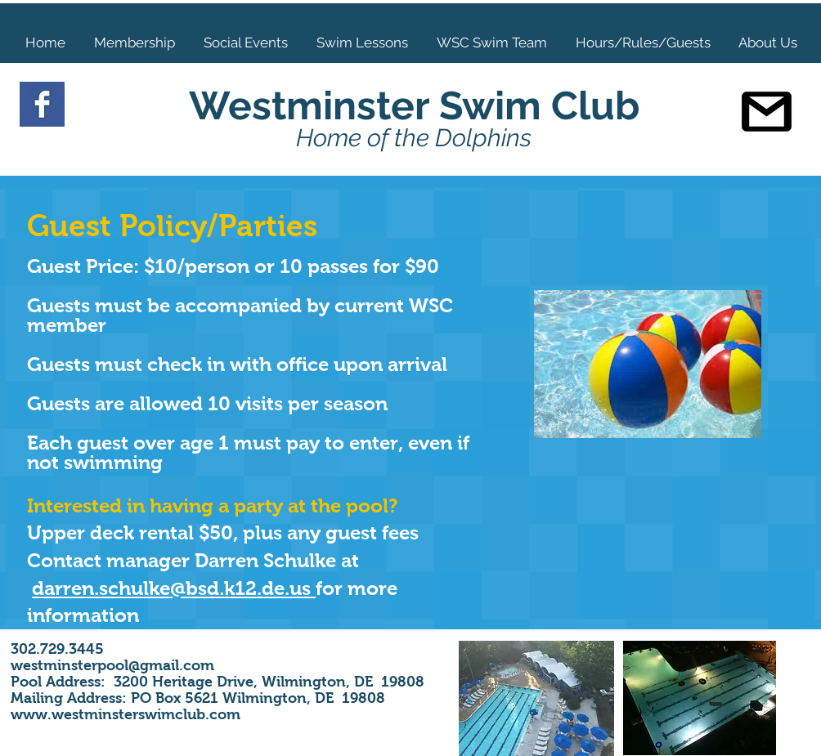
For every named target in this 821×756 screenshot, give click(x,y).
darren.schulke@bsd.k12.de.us (174, 588)
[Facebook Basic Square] (42, 104)
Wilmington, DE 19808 (341, 681)
